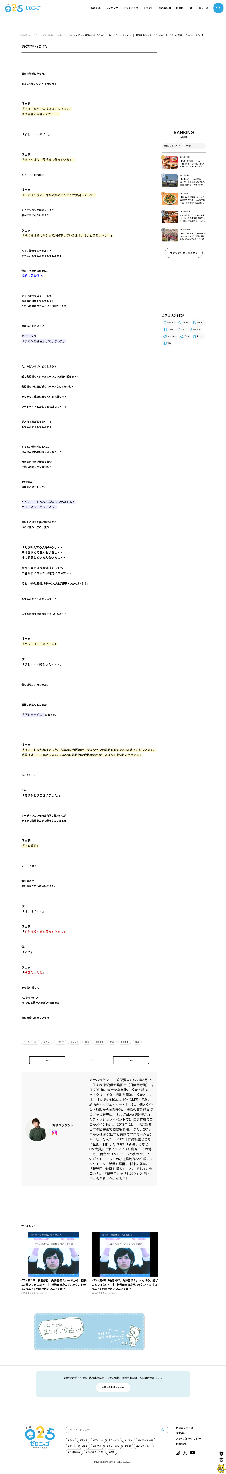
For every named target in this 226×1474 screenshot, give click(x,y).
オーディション (30, 1042)
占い (191, 8)
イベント (148, 8)
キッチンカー (144, 1446)
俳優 (87, 1042)
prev (47, 1060)
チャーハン (113, 1446)
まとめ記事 (164, 8)
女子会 (98, 1446)
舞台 (137, 1042)
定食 (85, 1446)
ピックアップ (130, 8)
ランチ (170, 329)
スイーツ (186, 322)
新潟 (112, 1042)
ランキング (112, 8)
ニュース (203, 8)
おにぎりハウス (95, 1452)
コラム (46, 1042)
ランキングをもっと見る (184, 252)
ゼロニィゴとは (184, 1427)
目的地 (179, 8)
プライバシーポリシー (188, 1438)
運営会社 (181, 1433)
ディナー (196, 329)
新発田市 (124, 1042)
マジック (74, 1042)
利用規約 (181, 1443)
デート (187, 336)
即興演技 (99, 1042)
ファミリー (172, 336)
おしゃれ (200, 336)
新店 (128, 1446)
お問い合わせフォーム (113, 1387)
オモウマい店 (146, 1440)
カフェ (183, 329)
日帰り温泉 (75, 1452)
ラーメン (200, 322)
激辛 (112, 1452)
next (131, 1060)
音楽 (169, 343)
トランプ (60, 1042)
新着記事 (96, 8)
